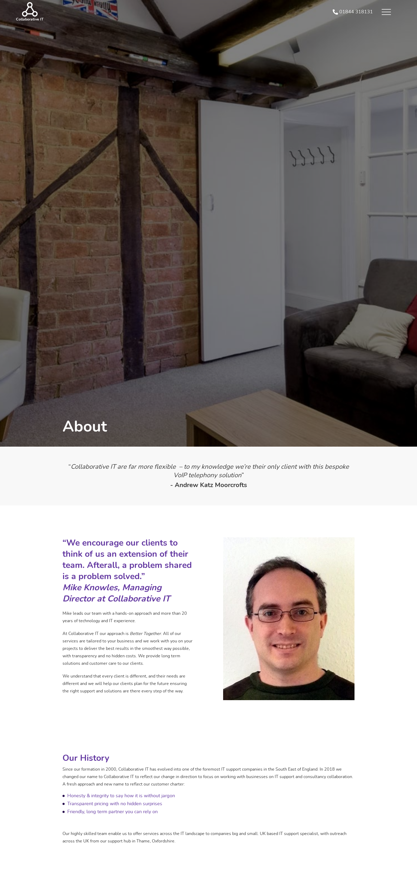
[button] (386, 12)
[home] (30, 12)
